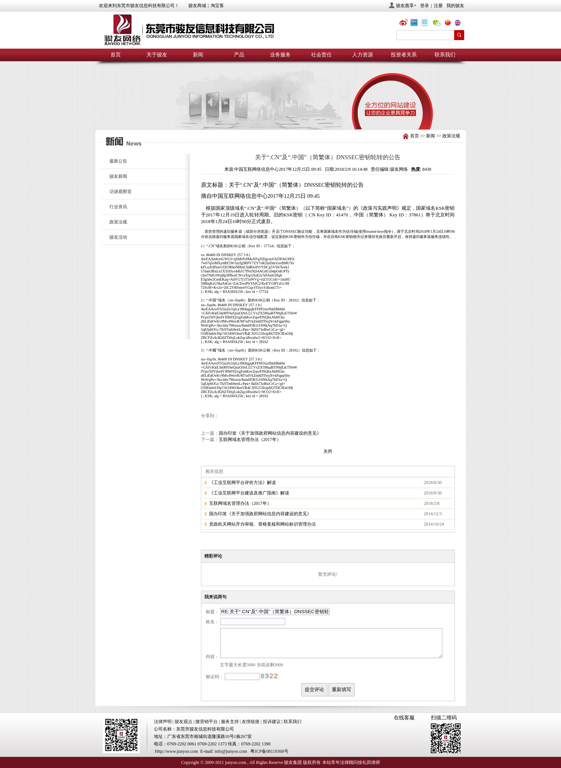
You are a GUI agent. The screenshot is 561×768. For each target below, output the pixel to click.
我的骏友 (455, 5)
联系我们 (445, 55)
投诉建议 (272, 721)
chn (449, 23)
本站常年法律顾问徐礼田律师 (351, 762)
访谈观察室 (120, 191)
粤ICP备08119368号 (269, 751)
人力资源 (362, 55)
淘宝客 (217, 5)
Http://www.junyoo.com (176, 751)
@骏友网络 (405, 23)
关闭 (327, 451)
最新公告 (118, 161)
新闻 (198, 55)
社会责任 (321, 55)
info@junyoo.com (231, 751)
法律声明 (163, 721)
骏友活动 (118, 237)
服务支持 (230, 721)
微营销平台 (206, 721)
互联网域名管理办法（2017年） (250, 439)
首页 (115, 55)
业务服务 (280, 55)
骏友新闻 (118, 176)
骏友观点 (183, 721)
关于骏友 (156, 55)
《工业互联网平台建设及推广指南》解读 (249, 493)
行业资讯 (118, 206)
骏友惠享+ (406, 5)
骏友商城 (197, 5)
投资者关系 (404, 55)
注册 (438, 5)
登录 (424, 5)
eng (460, 23)
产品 (239, 55)
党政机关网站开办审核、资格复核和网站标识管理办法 (262, 524)
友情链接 (251, 721)
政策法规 (451, 135)
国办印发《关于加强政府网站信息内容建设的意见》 (270, 433)
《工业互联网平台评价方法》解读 (242, 482)
